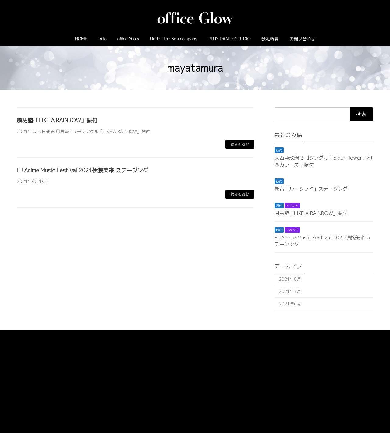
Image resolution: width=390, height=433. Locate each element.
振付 (279, 150)
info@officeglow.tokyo (218, 387)
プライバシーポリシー (41, 335)
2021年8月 (290, 279)
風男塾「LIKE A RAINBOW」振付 (57, 120)
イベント (292, 205)
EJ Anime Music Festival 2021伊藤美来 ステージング (82, 170)
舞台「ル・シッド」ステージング (311, 189)
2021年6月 (290, 304)
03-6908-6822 (177, 387)
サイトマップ (82, 335)
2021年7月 (290, 291)
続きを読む (240, 144)
